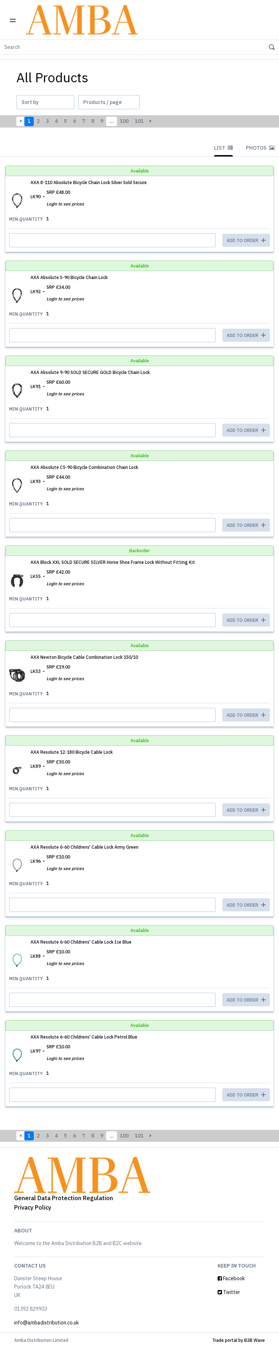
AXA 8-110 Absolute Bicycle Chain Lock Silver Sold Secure (89, 182)
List (223, 148)
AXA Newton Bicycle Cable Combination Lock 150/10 (84, 657)
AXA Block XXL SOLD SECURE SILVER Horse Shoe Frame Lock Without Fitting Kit (113, 562)
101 (139, 121)
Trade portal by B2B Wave (238, 1340)
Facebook (231, 1278)
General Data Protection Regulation (63, 1198)
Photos (260, 148)
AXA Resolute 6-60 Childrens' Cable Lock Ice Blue (81, 942)
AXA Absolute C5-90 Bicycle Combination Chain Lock (84, 467)
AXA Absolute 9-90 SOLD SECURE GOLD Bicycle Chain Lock (90, 372)
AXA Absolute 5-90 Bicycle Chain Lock (69, 277)
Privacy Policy (32, 1207)
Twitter (229, 1292)
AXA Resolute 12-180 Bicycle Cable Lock (72, 752)
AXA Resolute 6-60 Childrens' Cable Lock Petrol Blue (84, 1037)
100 (124, 121)
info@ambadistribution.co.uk (46, 1322)
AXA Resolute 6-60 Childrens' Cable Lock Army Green (84, 847)
